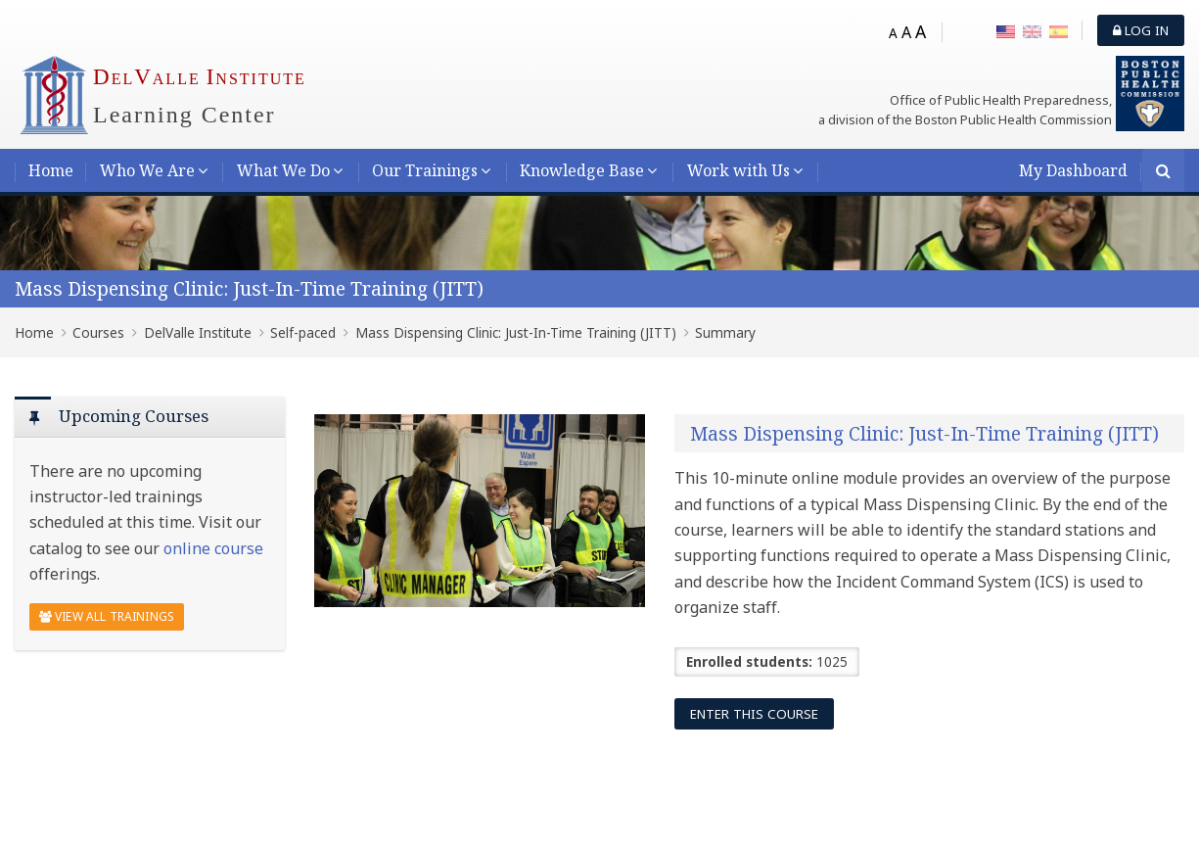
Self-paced (303, 332)
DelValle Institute (198, 332)
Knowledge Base (582, 170)
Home (50, 170)
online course (213, 548)
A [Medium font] (906, 32)
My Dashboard (1073, 170)
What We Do (283, 170)
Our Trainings (425, 170)
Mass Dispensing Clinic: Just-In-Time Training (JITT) (249, 288)
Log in (1141, 30)
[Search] (1163, 172)
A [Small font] (893, 33)
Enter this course (754, 714)
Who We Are (147, 170)
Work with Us (738, 170)
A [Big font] (920, 31)
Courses (98, 332)
